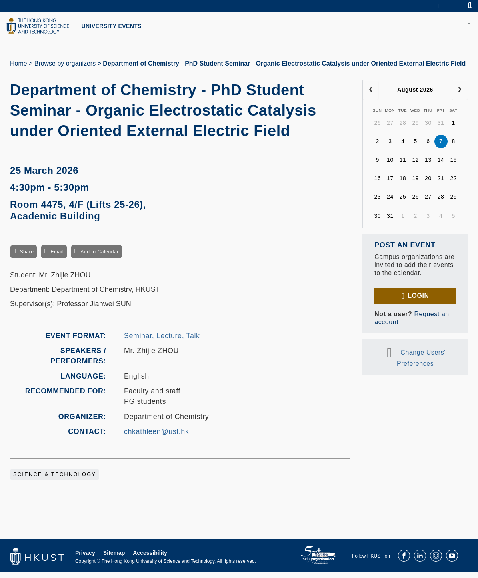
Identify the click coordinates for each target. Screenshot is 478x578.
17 (390, 184)
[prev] (370, 96)
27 (390, 129)
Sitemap (114, 559)
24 (390, 203)
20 (428, 184)
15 (453, 166)
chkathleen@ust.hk (156, 438)
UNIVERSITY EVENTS (130, 29)
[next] (460, 96)
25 (403, 203)
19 (415, 184)
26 (377, 129)
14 (441, 166)
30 (428, 129)
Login (418, 301)
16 (377, 184)
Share (27, 258)
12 (415, 166)
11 (403, 166)
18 (403, 184)
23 (377, 203)
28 (403, 129)
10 (390, 166)
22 (453, 184)
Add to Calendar (99, 258)
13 (428, 166)
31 (441, 129)
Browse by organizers (65, 69)
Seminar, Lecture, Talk (162, 342)
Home (18, 69)
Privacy (85, 559)
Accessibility (150, 559)
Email (57, 258)
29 (415, 129)
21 (441, 184)
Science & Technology (54, 480)
